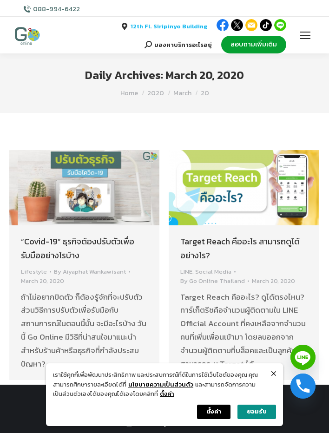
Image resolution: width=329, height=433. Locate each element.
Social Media (213, 271)
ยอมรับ (257, 411)
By (90, 271)
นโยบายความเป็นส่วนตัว (160, 384)
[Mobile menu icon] (305, 35)
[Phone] (303, 386)
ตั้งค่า (167, 393)
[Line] (303, 357)
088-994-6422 (56, 9)
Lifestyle (34, 271)
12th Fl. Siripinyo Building (169, 26)
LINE (186, 271)
